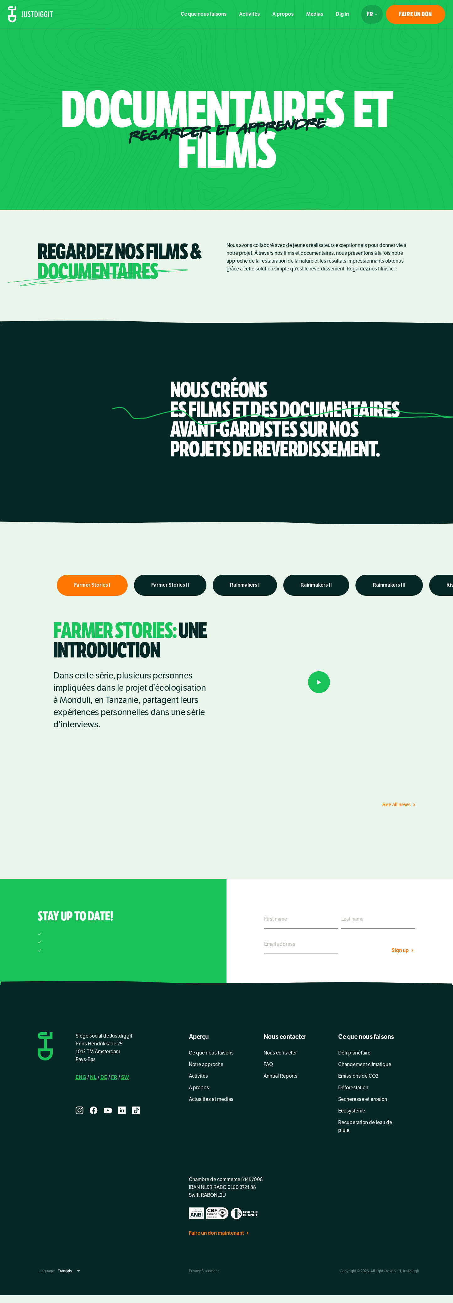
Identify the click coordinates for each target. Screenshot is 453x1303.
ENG (81, 1077)
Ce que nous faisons (203, 14)
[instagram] (79, 1110)
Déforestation (354, 1088)
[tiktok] (136, 1110)
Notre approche (206, 1064)
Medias (314, 14)
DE (103, 1077)
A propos (283, 14)
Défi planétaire (354, 1053)
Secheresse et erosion (362, 1099)
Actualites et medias (211, 1099)
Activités (249, 14)
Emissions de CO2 (358, 1076)
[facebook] (94, 1110)
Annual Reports (280, 1076)
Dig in (342, 14)
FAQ (268, 1064)
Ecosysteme (351, 1111)
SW (125, 1077)
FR (114, 1077)
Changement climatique (364, 1064)
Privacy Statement (204, 1271)
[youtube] (108, 1110)
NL (93, 1077)
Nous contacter (280, 1053)
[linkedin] (122, 1110)
